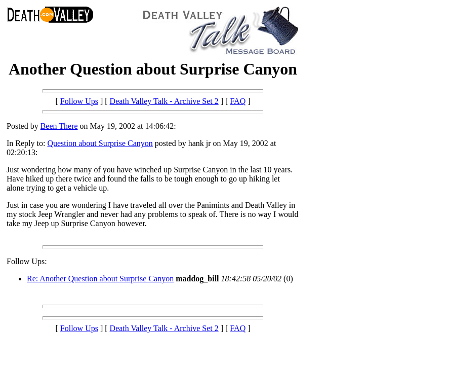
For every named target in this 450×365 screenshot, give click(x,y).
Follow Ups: (27, 261)
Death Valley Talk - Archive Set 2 (164, 101)
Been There (59, 126)
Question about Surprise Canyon (99, 143)
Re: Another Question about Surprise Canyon (100, 278)
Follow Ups (79, 101)
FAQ (238, 101)
